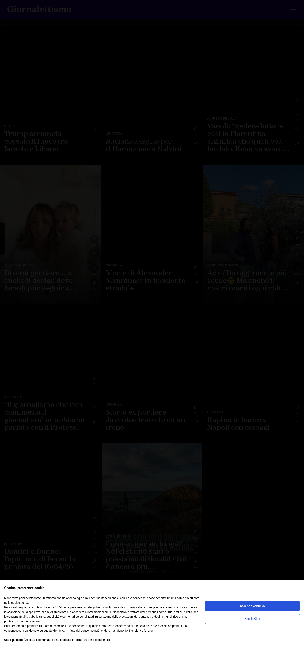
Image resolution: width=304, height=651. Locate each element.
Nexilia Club (252, 618)
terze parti (69, 607)
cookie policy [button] (19, 602)
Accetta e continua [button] (252, 606)
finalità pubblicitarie (32, 616)
